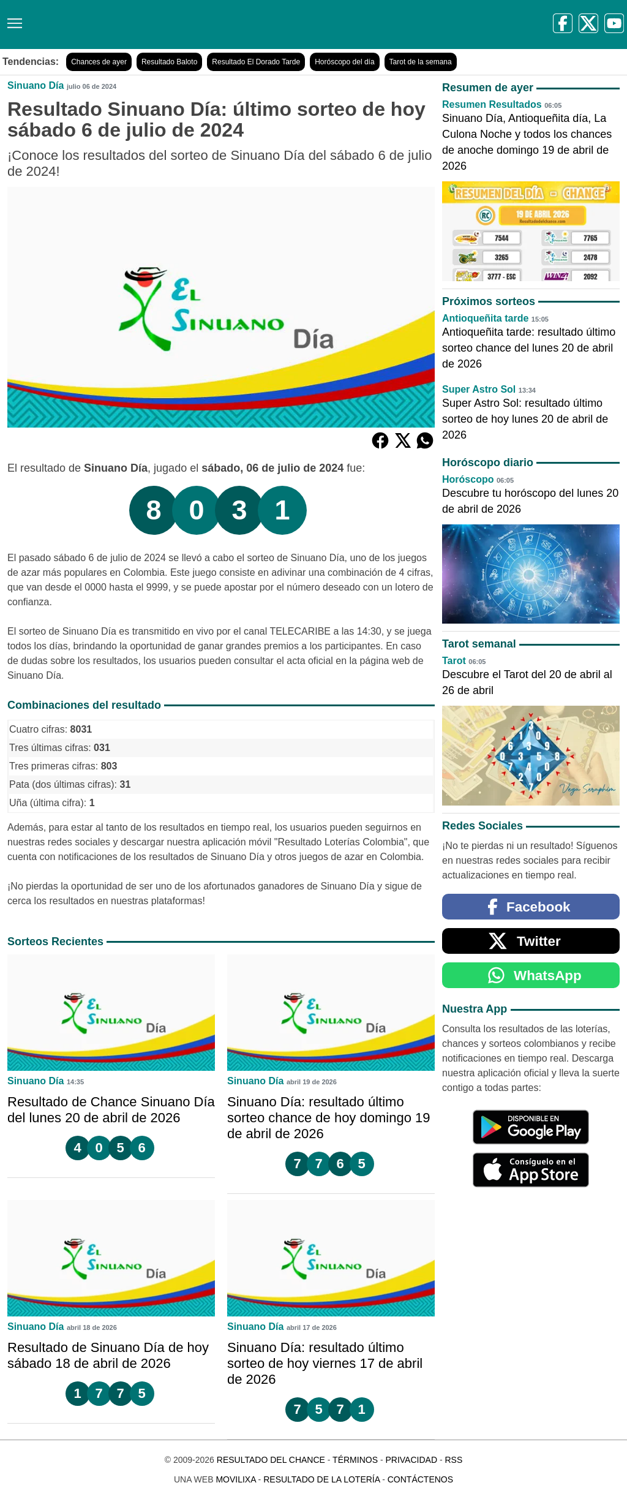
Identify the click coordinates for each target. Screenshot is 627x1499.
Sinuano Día (35, 85)
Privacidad (411, 1460)
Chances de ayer (99, 62)
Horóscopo (468, 479)
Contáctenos (420, 1479)
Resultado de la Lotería (321, 1479)
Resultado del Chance (271, 1460)
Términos (355, 1460)
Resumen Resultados (492, 104)
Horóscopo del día (344, 62)
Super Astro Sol (479, 389)
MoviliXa (235, 1479)
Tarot (454, 660)
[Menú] (12, 18)
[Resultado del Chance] (177, 24)
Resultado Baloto (169, 62)
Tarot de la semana (420, 62)
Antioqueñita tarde (485, 318)
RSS (453, 1460)
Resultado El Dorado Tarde (256, 62)
